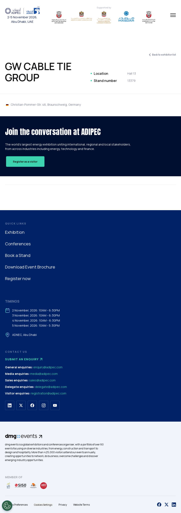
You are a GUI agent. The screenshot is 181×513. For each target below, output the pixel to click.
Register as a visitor (25, 161)
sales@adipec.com (42, 380)
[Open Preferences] (7, 505)
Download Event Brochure (30, 267)
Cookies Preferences (16, 504)
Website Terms (81, 504)
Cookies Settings (43, 504)
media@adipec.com (44, 374)
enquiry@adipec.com (48, 367)
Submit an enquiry (24, 359)
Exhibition (15, 232)
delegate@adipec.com (51, 387)
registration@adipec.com (48, 393)
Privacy (63, 504)
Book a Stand (17, 255)
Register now (18, 278)
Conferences (18, 244)
